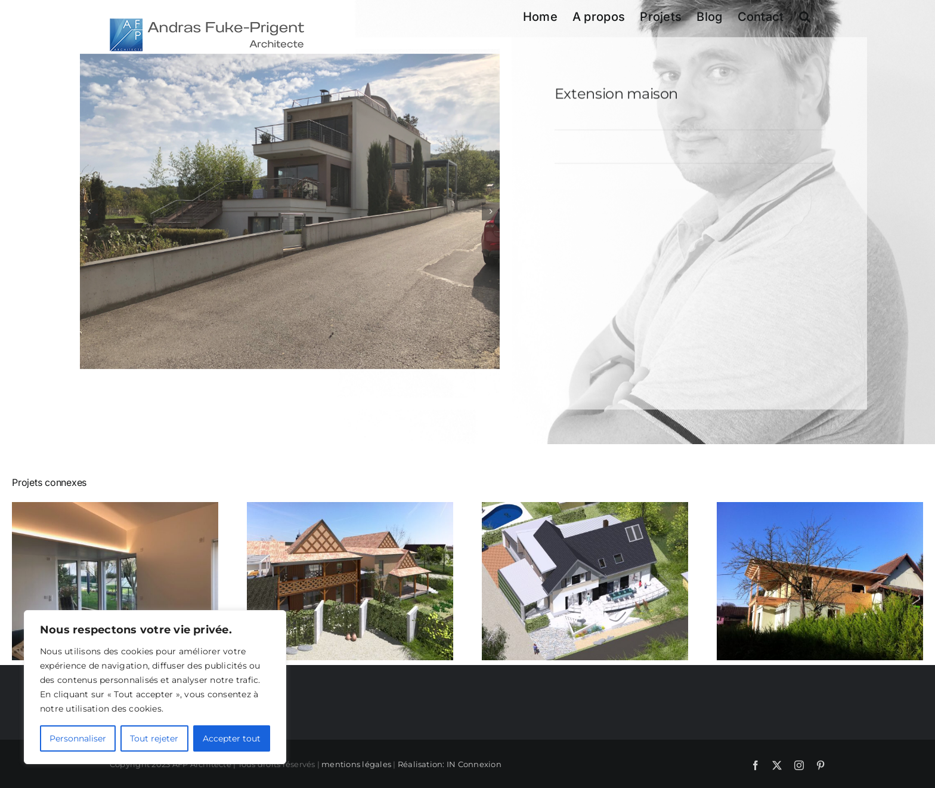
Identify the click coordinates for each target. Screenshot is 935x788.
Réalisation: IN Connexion (449, 764)
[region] (155, 687)
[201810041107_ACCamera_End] (290, 213)
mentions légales (356, 764)
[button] (804, 16)
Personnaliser (77, 738)
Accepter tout (232, 738)
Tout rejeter (154, 738)
